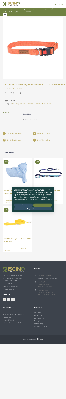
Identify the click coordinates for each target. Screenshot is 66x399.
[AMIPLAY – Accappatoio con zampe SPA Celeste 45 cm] (17, 173)
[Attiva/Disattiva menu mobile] (62, 4)
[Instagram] (13, 299)
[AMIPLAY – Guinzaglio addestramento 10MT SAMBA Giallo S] (17, 221)
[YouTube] (8, 299)
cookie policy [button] (20, 196)
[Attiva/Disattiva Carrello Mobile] (55, 4)
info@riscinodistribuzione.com (47, 278)
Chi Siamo (37, 312)
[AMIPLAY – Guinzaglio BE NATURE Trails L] (48, 173)
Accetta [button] (43, 205)
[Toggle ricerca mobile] (59, 4)
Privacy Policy (38, 321)
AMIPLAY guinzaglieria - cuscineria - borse (26, 104)
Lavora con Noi (39, 318)
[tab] (10, 112)
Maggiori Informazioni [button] (33, 208)
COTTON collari (46, 104)
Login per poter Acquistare (13, 89)
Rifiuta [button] (23, 205)
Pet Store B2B (38, 315)
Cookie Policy (38, 323)
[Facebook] (4, 299)
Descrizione (6, 112)
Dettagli (24, 248)
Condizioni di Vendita (41, 326)
